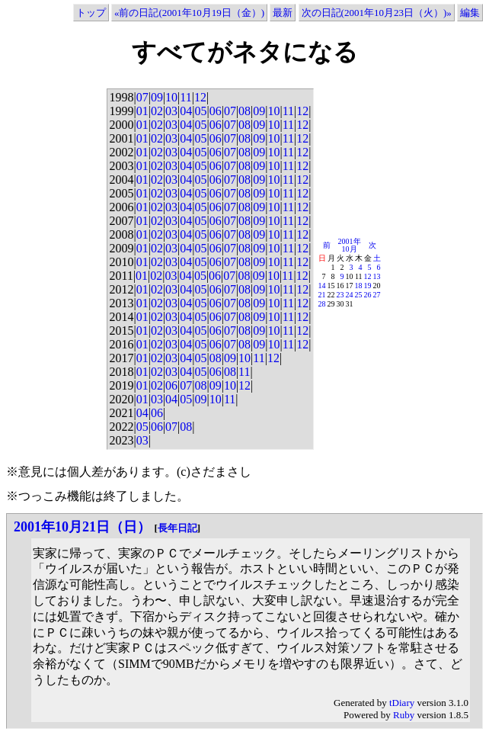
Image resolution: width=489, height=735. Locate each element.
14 (322, 285)
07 (142, 97)
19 (368, 285)
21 (322, 294)
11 (185, 97)
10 (171, 97)
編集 (470, 12)
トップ (91, 12)
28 (322, 304)
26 (368, 294)
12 (200, 97)
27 (377, 294)
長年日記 (177, 528)
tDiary (401, 702)
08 (244, 110)
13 (377, 276)
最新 (282, 12)
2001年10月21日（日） (82, 526)
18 (359, 285)
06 (215, 110)
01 (142, 110)
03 (171, 110)
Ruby (403, 715)
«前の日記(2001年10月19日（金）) (189, 12)
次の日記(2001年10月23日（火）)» (377, 12)
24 (349, 294)
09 (157, 97)
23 (340, 294)
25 (359, 294)
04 (186, 110)
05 (200, 110)
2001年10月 (349, 245)
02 (157, 110)
